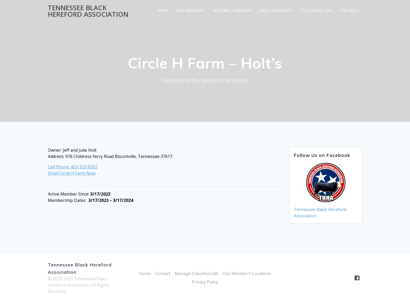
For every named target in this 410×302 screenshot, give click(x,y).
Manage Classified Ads (196, 273)
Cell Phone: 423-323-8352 (72, 167)
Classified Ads (316, 11)
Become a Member (233, 11)
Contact (162, 273)
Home (163, 11)
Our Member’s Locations (247, 273)
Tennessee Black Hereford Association (88, 11)
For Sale (348, 11)
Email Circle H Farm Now (71, 173)
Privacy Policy (205, 282)
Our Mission (189, 11)
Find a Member (274, 11)
